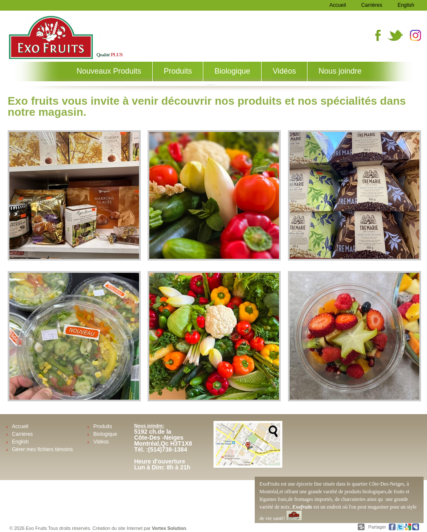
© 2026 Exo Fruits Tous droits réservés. (51, 528)
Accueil (338, 5)
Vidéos (284, 71)
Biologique (232, 71)
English (406, 5)
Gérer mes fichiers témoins (42, 449)
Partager (377, 526)
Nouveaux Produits (109, 71)
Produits (178, 71)
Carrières (371, 5)
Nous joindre (340, 71)
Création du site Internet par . (140, 528)
